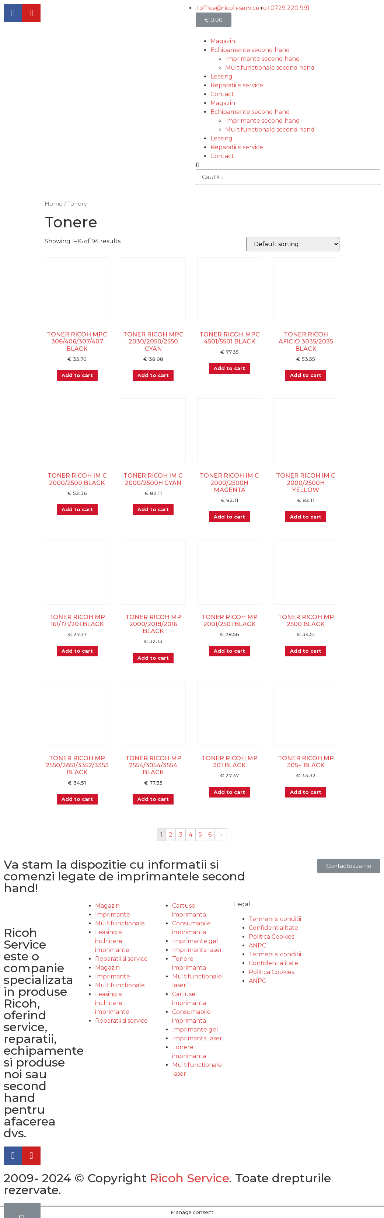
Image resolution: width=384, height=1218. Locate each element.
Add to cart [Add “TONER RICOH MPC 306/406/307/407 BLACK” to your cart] (77, 375)
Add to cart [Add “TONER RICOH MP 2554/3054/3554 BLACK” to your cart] (153, 799)
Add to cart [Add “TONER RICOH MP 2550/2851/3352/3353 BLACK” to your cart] (77, 799)
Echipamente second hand (250, 49)
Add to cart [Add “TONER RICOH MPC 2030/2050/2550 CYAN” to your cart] (153, 375)
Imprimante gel (195, 941)
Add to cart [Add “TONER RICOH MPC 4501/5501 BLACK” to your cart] (229, 368)
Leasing (221, 76)
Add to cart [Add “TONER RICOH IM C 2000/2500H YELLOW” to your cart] (305, 517)
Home (54, 203)
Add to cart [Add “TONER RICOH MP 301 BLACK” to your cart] (229, 792)
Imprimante (112, 914)
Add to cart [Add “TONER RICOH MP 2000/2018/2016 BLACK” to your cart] (153, 658)
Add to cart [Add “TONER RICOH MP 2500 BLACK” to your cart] (305, 651)
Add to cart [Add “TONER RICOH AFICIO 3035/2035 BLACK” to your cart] (305, 375)
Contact (222, 94)
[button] (348, 866)
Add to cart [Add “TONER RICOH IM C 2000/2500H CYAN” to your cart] (153, 509)
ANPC (257, 945)
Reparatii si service (236, 85)
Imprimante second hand (262, 58)
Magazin (222, 41)
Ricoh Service (189, 1178)
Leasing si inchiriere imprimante (112, 941)
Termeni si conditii (275, 918)
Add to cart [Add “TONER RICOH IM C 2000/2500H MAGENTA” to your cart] (229, 517)
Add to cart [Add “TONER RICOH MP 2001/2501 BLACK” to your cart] (229, 651)
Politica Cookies (271, 936)
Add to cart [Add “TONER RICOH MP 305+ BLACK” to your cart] (305, 792)
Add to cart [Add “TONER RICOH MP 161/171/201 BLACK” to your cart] (77, 651)
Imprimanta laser (197, 949)
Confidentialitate (273, 927)
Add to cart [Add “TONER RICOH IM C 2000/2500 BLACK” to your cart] (77, 509)
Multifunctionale (120, 923)
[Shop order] (292, 244)
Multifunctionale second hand (270, 67)
